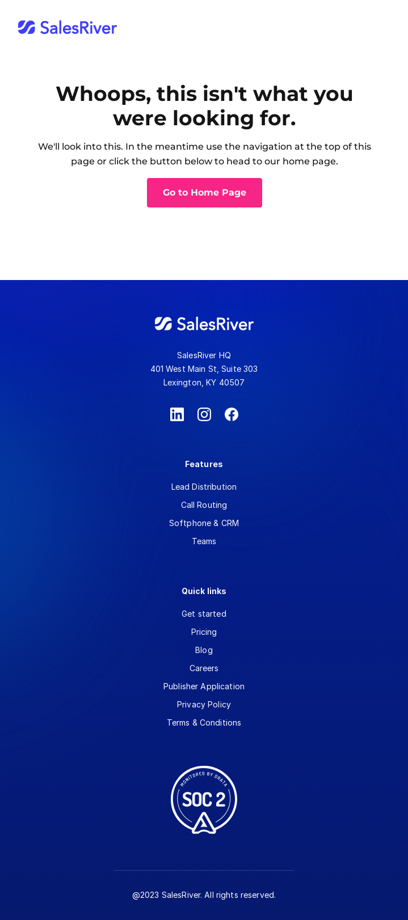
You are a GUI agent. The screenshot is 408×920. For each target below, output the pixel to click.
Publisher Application (204, 686)
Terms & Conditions (204, 722)
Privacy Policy (204, 704)
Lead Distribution (204, 486)
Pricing (204, 632)
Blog (204, 650)
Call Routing (204, 505)
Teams (204, 541)
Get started (204, 613)
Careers (204, 668)
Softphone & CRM (204, 523)
